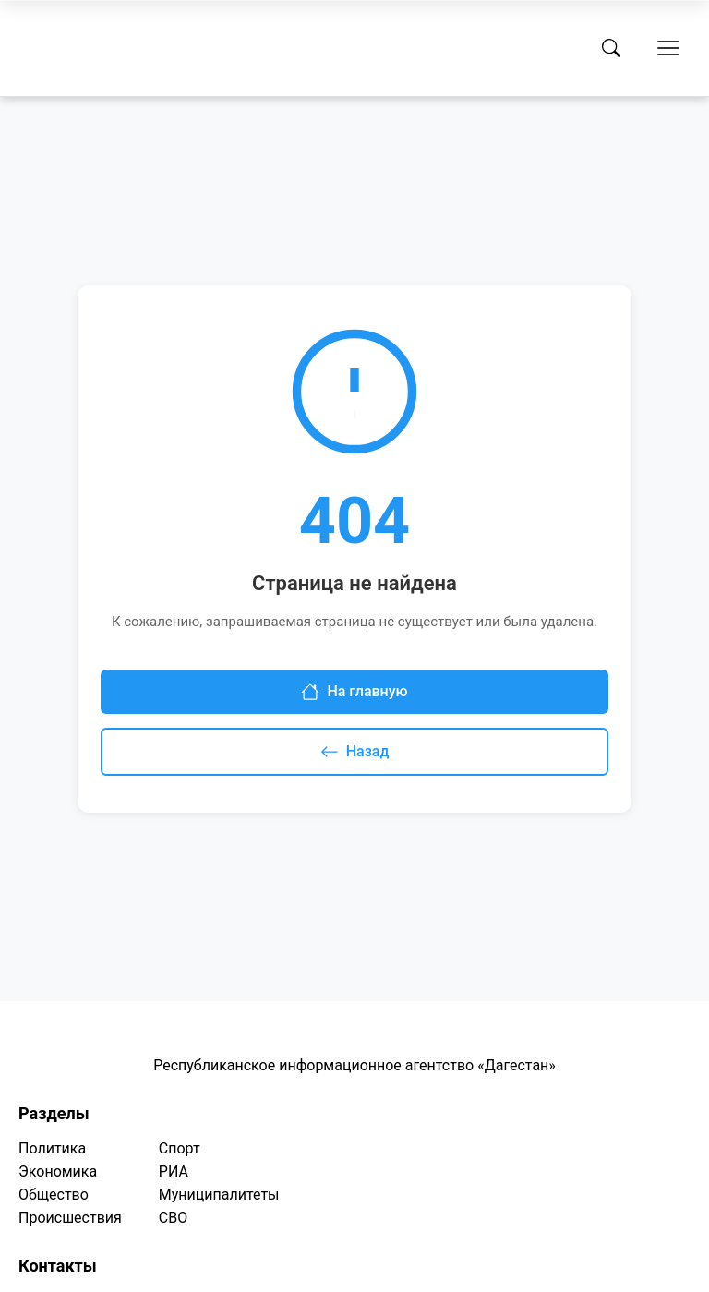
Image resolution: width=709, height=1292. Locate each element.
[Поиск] (611, 48)
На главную (354, 691)
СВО (173, 1217)
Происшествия (70, 1217)
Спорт (179, 1148)
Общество (53, 1194)
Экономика (57, 1171)
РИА (173, 1171)
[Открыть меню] (668, 48)
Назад (355, 752)
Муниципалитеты (219, 1194)
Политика (52, 1148)
